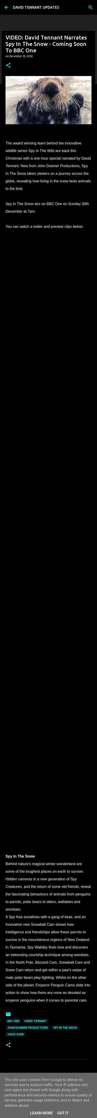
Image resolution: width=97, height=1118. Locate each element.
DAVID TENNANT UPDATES (36, 7)
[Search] (90, 7)
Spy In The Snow (65, 1027)
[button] (8, 65)
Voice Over (15, 1034)
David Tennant (36, 1020)
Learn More (41, 1113)
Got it (62, 1113)
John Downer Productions (27, 1027)
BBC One (13, 1020)
